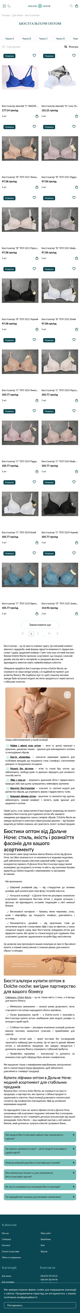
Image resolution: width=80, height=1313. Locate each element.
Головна (6, 15)
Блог (43, 1245)
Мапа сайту (46, 1233)
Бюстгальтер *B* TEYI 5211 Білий (59, 319)
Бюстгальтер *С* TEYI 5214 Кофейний (60, 461)
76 (49, 633)
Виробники (46, 1239)
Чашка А (9, 38)
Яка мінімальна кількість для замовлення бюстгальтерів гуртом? (29, 1174)
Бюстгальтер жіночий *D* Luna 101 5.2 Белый (60, 106)
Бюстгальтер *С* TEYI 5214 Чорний (60, 532)
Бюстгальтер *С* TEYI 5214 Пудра (19, 461)
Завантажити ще (40, 624)
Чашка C (43, 38)
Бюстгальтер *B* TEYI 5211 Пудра (59, 177)
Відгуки (44, 1251)
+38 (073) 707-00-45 (48, 1276)
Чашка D (60, 38)
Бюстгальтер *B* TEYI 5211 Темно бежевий (20, 177)
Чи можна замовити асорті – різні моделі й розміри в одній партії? (36, 1150)
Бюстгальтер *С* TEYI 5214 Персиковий (60, 390)
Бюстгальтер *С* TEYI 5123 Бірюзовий (20, 603)
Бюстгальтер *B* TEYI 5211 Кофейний (60, 248)
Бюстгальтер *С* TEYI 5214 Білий (19, 532)
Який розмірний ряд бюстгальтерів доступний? (32, 1162)
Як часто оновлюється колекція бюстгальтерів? (32, 1186)
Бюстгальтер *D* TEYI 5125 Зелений (60, 603)
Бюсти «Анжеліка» (20, 757)
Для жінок (17, 15)
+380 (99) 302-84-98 (48, 1279)
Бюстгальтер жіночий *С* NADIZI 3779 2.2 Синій (20, 106)
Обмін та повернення (11, 1257)
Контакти (6, 1245)
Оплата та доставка (10, 1251)
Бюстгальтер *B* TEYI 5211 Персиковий (20, 248)
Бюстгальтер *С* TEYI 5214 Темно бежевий (20, 390)
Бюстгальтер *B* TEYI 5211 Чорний (20, 319)
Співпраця (6, 1239)
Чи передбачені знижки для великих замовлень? (33, 1196)
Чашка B (26, 38)
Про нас (5, 1233)
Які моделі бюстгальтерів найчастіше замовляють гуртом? (34, 1136)
